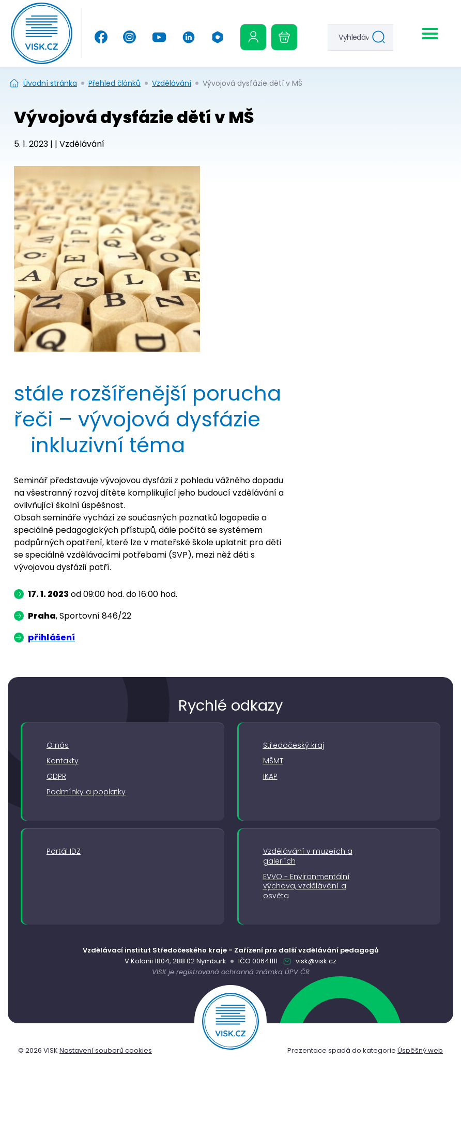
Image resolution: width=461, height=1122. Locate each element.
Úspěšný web (420, 1050)
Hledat (381, 38)
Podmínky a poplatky (86, 792)
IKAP (270, 776)
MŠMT (273, 761)
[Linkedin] (188, 37)
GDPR (56, 776)
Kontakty (63, 761)
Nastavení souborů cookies (105, 1050)
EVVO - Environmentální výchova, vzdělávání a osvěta (306, 886)
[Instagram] (129, 36)
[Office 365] (217, 37)
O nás (58, 745)
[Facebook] (101, 36)
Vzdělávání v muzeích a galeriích (307, 856)
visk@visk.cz (315, 961)
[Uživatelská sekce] (253, 37)
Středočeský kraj (293, 745)
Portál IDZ (64, 851)
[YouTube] (158, 37)
